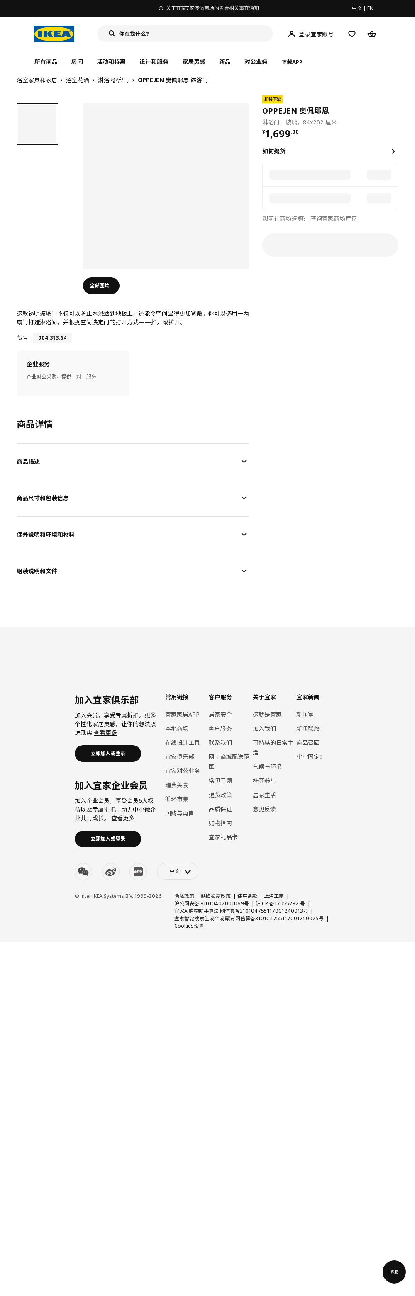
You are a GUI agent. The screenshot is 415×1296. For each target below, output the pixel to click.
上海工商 (274, 896)
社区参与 (264, 781)
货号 (22, 338)
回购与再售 (179, 813)
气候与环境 (267, 767)
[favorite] (395, 110)
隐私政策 (184, 896)
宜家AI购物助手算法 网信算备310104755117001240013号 (241, 910)
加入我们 (264, 728)
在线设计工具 (182, 742)
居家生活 (264, 795)
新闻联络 (308, 728)
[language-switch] (177, 871)
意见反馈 (264, 809)
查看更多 (105, 733)
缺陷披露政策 (216, 896)
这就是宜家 (267, 714)
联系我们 (220, 742)
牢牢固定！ (310, 757)
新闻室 (305, 714)
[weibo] (111, 871)
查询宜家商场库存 (333, 218)
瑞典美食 (176, 785)
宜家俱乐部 (179, 757)
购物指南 (220, 823)
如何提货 (274, 151)
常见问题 (220, 781)
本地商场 (176, 728)
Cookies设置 (189, 925)
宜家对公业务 (182, 771)
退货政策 (220, 795)
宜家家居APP (182, 714)
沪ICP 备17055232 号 (280, 903)
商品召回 (308, 742)
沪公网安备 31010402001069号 (211, 903)
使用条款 (247, 896)
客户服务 (220, 728)
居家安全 (220, 714)
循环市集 (176, 799)
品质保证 (220, 809)
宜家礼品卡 (223, 837)
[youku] (138, 871)
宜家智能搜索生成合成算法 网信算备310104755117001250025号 (249, 918)
